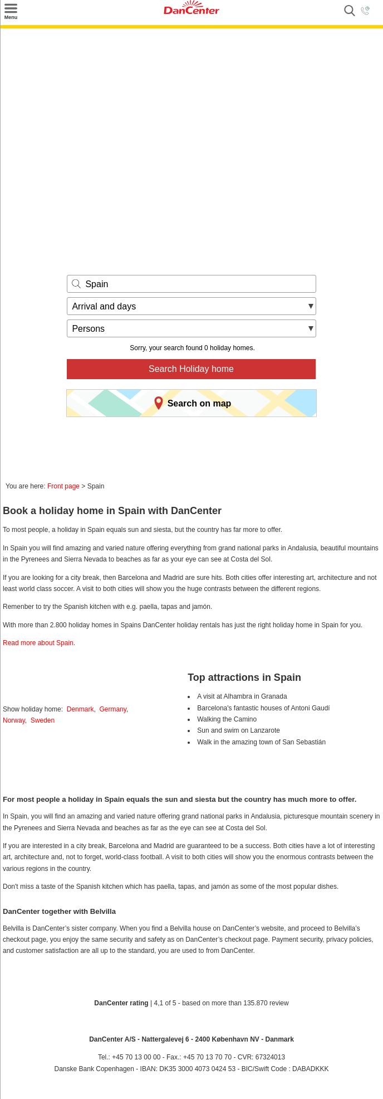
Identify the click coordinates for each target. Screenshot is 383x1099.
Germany (112, 709)
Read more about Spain (38, 643)
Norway (14, 720)
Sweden (43, 720)
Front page (63, 486)
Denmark (80, 709)
